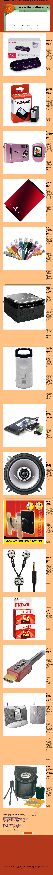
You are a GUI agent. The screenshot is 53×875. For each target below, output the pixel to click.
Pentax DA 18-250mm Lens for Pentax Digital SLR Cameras (15, 818)
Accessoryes (7, 866)
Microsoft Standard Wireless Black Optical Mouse (13, 823)
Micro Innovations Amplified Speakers (11, 827)
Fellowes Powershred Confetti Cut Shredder (12, 824)
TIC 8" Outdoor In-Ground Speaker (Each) (12, 826)
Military (23, 25)
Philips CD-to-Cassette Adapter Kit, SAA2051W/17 (14, 828)
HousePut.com (27, 869)
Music (47, 866)
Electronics (39, 25)
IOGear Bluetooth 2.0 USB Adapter (10, 817)
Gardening (44, 25)
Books (34, 25)
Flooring (30, 25)
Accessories (8, 25)
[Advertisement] (26, 21)
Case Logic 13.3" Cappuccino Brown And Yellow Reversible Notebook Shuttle (19, 815)
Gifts (27, 25)
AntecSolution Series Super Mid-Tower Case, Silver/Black (15, 819)
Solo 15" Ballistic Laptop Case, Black (11, 830)
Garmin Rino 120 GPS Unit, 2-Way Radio (11, 825)
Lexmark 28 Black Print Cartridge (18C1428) (12, 820)
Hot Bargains (15, 25)
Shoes (20, 25)
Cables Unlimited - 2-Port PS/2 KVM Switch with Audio (15, 821)
